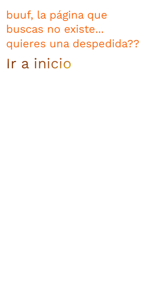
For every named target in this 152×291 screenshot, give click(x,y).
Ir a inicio (38, 63)
